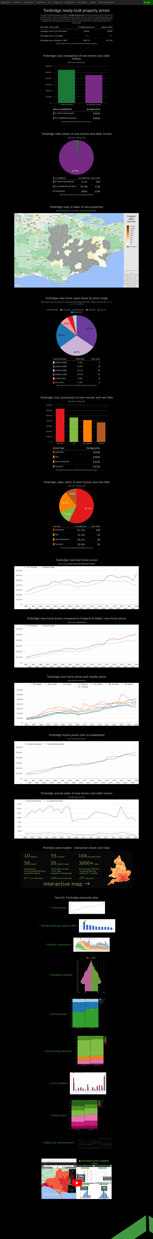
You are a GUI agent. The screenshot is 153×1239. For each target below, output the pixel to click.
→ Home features (76, 1014)
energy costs (58, 2)
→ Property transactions (76, 944)
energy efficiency (70, 2)
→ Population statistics (76, 974)
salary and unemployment (107, 2)
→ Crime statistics (76, 1083)
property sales (40, 2)
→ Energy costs (76, 1115)
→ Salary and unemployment (76, 1142)
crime (49, 2)
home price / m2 (28, 2)
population (93, 2)
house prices (17, 2)
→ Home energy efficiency (76, 1051)
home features (82, 2)
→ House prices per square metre (76, 925)
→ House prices (76, 907)
